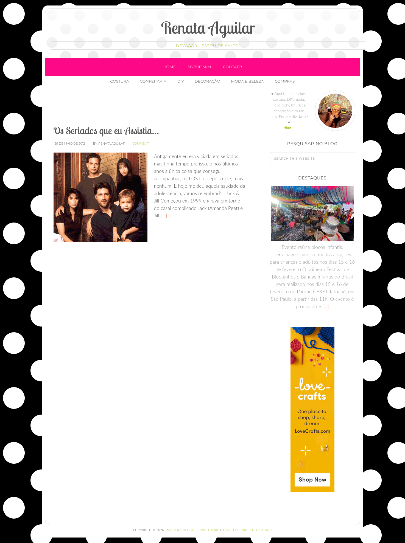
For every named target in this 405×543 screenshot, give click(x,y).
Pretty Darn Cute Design (249, 530)
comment (140, 143)
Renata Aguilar (208, 27)
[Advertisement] (153, 106)
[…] (163, 215)
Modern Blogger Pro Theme (193, 530)
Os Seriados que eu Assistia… (106, 130)
